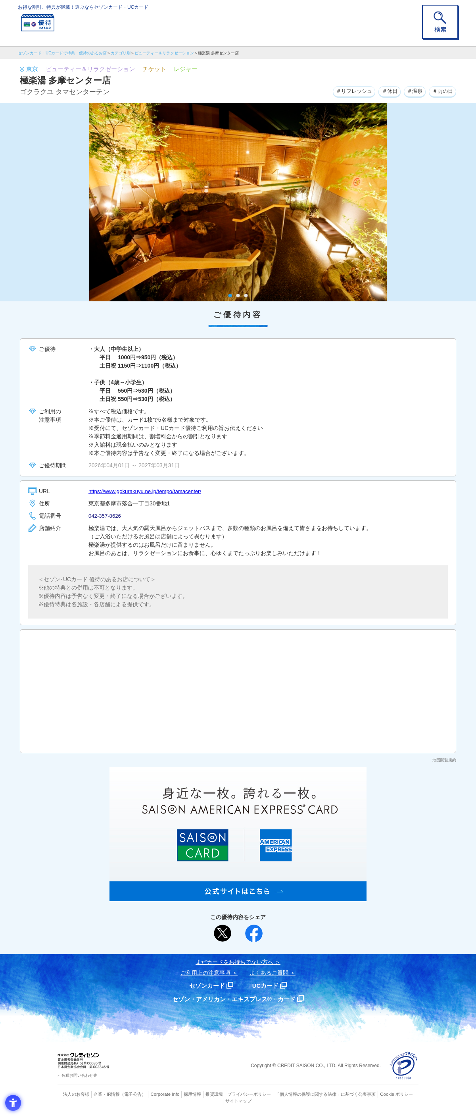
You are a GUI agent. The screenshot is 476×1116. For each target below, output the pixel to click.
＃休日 (384, 91)
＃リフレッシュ (346, 91)
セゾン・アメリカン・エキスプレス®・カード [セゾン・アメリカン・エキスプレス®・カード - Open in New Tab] (234, 999)
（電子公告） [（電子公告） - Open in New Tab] (134, 1094)
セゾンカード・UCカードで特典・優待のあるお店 (62, 53)
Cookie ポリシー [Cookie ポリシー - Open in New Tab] (396, 1094)
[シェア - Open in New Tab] (254, 933)
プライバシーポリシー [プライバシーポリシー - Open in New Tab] (249, 1094)
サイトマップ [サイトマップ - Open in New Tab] (238, 1100)
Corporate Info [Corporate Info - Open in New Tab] (165, 1094)
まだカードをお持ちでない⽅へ (234, 962)
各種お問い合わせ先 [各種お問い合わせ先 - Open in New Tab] (79, 1075)
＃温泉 (411, 91)
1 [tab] (230, 295)
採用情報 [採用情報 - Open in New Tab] (192, 1094)
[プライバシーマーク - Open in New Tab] (403, 1066)
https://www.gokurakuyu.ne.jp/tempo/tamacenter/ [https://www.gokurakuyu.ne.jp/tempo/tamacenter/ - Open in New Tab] (148, 491)
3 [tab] (246, 295)
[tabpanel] (238, 202)
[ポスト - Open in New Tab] (222, 933)
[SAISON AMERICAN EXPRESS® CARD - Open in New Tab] (238, 897)
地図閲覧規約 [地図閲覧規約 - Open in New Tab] (444, 760)
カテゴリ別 (121, 53)
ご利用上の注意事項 (205, 973)
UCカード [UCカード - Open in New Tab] (266, 985)
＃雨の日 (441, 91)
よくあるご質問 (269, 973)
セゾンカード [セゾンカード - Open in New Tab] (206, 985)
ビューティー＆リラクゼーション (164, 53)
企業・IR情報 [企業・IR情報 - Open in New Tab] (107, 1094)
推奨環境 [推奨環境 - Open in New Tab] (214, 1094)
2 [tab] (238, 295)
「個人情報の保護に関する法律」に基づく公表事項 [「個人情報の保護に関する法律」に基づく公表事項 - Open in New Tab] (325, 1094)
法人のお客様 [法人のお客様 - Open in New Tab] (77, 1094)
